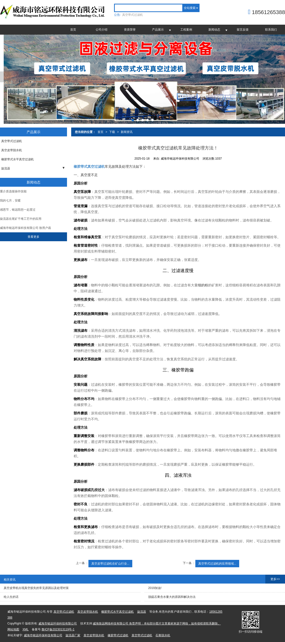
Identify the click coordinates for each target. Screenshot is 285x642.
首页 (73, 29)
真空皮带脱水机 (11, 150)
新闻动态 (214, 29)
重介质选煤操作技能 (13, 191)
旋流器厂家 (73, 635)
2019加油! (155, 588)
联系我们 (271, 29)
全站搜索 (190, 8)
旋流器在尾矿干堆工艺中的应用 (20, 218)
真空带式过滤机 (132, 15)
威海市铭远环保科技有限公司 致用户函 (25, 228)
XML (25, 629)
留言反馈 (243, 29)
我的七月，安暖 (10, 200)
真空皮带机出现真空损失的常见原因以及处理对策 (36, 588)
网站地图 (13, 629)
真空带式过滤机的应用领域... (217, 563)
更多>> (275, 579)
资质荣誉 (130, 29)
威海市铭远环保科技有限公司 (57, 623)
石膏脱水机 (162, 635)
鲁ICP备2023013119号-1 (58, 629)
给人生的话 (11, 597)
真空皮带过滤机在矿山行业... (110, 563)
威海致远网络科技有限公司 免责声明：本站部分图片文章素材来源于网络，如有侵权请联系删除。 (157, 623)
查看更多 (33, 236)
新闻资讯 (127, 132)
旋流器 (5, 168)
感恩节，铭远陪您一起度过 (17, 209)
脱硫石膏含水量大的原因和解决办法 (172, 597)
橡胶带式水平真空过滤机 (17, 159)
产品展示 (158, 29)
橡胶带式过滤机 (118, 635)
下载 (112, 132)
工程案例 (186, 29)
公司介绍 (101, 29)
